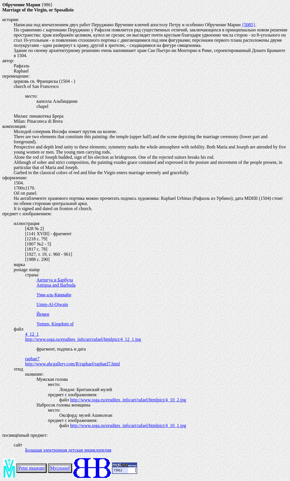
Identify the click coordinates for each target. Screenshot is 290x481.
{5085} (248, 24)
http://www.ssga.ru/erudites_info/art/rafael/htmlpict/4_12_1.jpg (83, 339)
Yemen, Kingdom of (55, 323)
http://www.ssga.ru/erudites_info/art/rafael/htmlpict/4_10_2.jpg (128, 399)
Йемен (42, 314)
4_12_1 (32, 334)
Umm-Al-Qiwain (52, 304)
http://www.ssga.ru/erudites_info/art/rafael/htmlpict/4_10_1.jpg (128, 425)
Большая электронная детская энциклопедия (68, 450)
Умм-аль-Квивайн (53, 294)
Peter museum (31, 468)
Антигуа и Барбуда (54, 279)
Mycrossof (60, 468)
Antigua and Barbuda (56, 285)
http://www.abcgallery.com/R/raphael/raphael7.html (72, 363)
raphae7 (32, 358)
